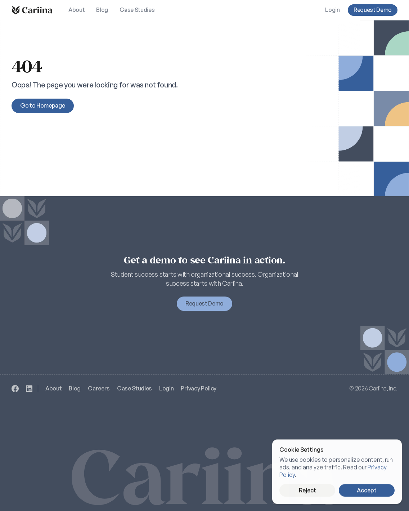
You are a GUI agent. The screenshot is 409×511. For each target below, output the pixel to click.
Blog (75, 388)
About (53, 388)
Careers (99, 388)
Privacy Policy (198, 388)
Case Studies (134, 388)
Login (166, 388)
